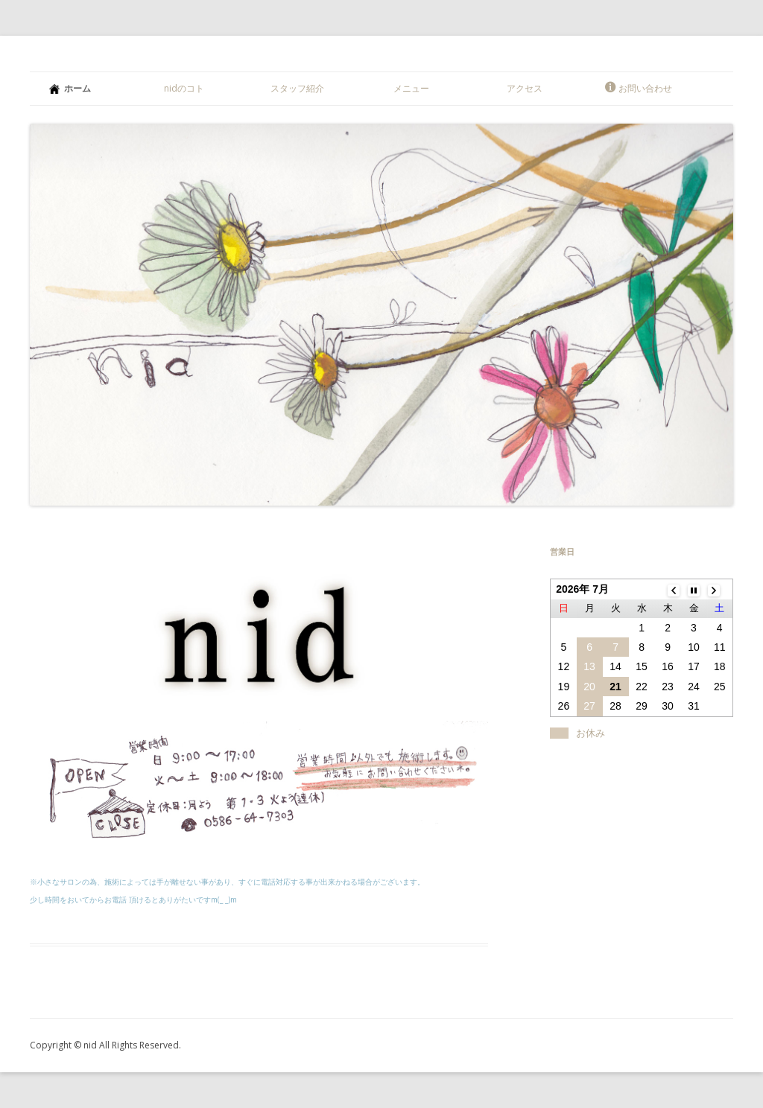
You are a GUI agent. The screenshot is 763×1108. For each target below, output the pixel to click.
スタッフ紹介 (297, 88)
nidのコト (184, 88)
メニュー (411, 88)
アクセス (524, 88)
